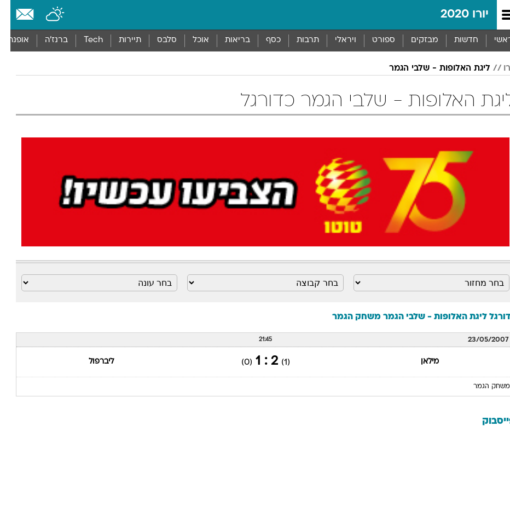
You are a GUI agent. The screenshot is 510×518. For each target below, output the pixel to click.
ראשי (493, 40)
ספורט (373, 40)
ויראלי (335, 40)
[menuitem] (456, 40)
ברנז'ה (45, 40)
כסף (263, 40)
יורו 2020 (454, 14)
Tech (82, 40)
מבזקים (414, 40)
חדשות (456, 40)
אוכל (190, 40)
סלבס (156, 40)
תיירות (119, 40)
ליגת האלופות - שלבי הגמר (429, 68)
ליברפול (90, 361)
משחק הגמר (481, 386)
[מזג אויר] (45, 15)
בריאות (227, 40)
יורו (499, 68)
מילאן (419, 361)
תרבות (297, 40)
